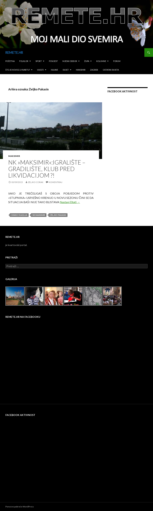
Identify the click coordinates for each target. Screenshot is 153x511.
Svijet (66, 70)
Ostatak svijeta (111, 70)
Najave (54, 70)
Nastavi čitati (70, 202)
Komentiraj (55, 182)
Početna (10, 61)
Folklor (23, 61)
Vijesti (40, 70)
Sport (38, 61)
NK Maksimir (38, 215)
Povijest (53, 61)
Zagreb (94, 70)
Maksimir (81, 70)
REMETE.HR (14, 52)
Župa (86, 61)
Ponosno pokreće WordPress (19, 506)
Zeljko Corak (35, 182)
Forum (116, 61)
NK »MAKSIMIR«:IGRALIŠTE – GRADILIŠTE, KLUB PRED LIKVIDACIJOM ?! (46, 169)
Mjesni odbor (69, 61)
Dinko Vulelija (19, 215)
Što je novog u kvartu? (17, 70)
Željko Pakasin (58, 215)
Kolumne (101, 61)
